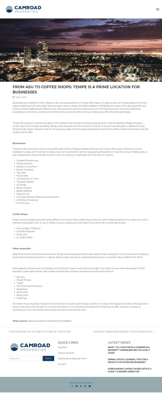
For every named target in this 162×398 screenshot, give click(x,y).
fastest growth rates (31, 106)
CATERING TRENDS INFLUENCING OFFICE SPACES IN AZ (123, 332)
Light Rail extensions (52, 106)
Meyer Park (22, 295)
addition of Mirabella (99, 106)
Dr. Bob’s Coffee (24, 238)
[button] (156, 9)
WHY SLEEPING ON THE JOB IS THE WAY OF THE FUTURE (39, 332)
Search (48, 359)
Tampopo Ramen (25, 182)
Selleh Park (22, 292)
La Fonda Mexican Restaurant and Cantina (37, 197)
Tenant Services (66, 353)
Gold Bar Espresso (25, 232)
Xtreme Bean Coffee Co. (28, 229)
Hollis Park (21, 299)
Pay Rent (62, 348)
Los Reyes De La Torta (27, 179)
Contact (62, 364)
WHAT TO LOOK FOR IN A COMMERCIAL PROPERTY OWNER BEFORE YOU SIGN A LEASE (129, 351)
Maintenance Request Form (72, 359)
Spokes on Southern (26, 167)
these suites (98, 112)
